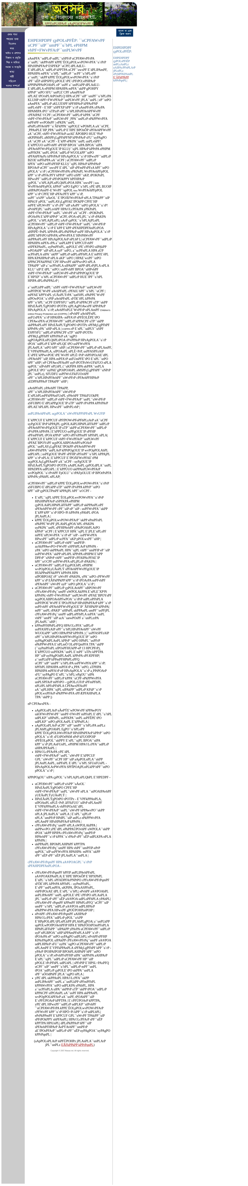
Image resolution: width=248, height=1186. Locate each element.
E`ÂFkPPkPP (121, 77)
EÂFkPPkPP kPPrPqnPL (77, 1045)
